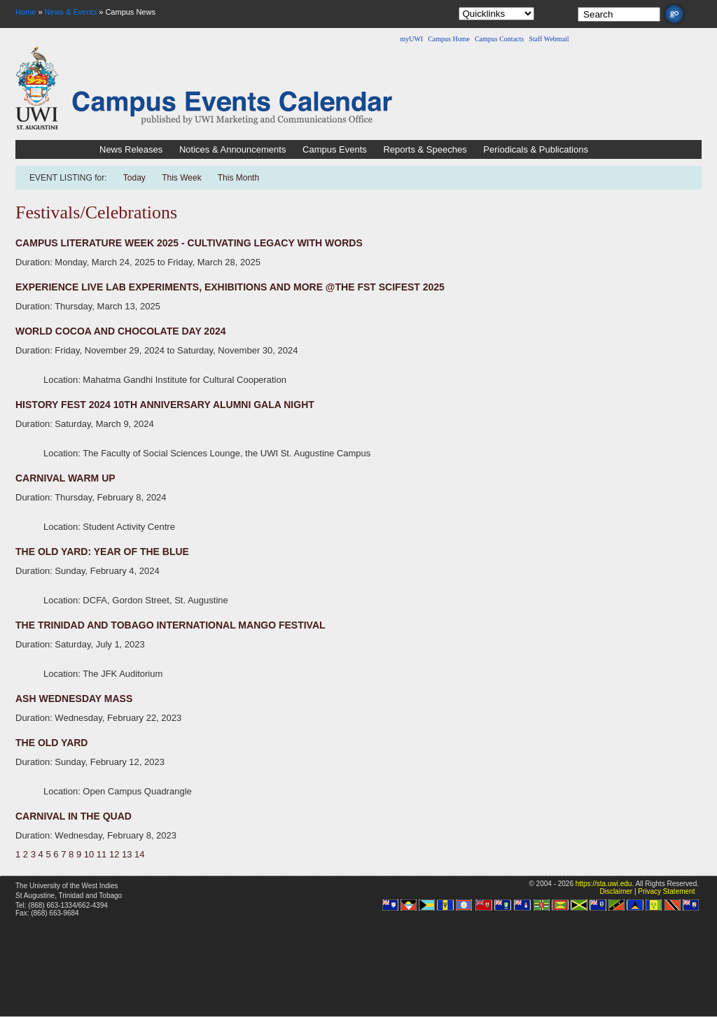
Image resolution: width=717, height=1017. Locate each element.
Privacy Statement (666, 891)
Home (25, 12)
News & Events (71, 12)
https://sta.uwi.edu (604, 884)
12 (114, 854)
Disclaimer (615, 891)
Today (135, 178)
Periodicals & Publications (535, 149)
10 (89, 854)
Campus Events (334, 149)
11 (101, 854)
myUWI (411, 39)
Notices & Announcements (232, 149)
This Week (181, 178)
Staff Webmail (549, 39)
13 (127, 854)
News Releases (130, 149)
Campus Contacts (499, 39)
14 (139, 854)
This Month (238, 178)
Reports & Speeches (424, 149)
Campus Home (449, 39)
